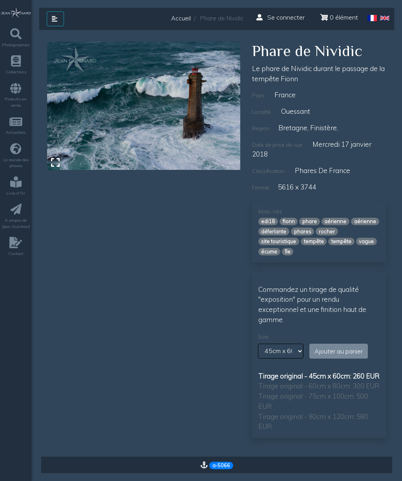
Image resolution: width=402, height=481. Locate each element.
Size (263, 336)
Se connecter (280, 17)
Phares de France (322, 170)
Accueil (181, 18)
